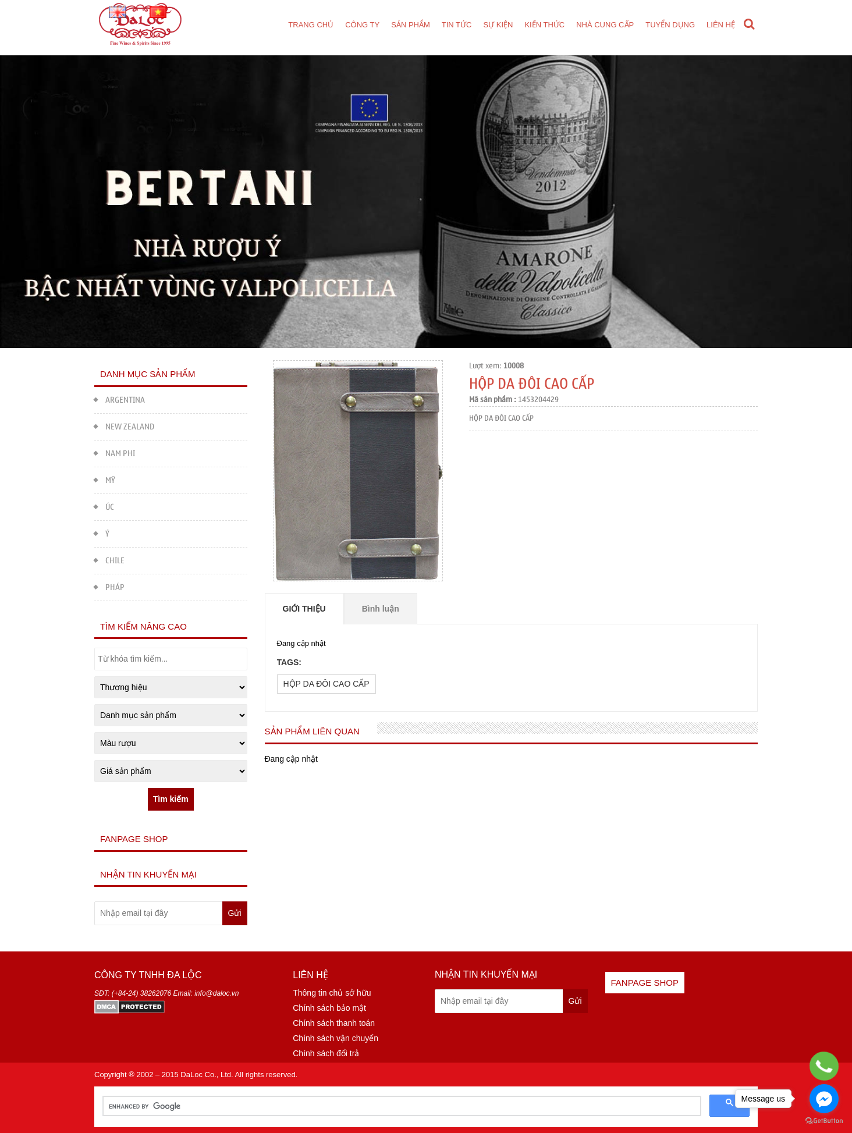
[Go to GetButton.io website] (824, 1121)
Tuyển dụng (670, 24)
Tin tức (457, 24)
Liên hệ (721, 24)
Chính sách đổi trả (326, 1053)
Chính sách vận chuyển (335, 1038)
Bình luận (380, 608)
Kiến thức (544, 24)
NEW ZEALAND (124, 425)
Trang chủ (310, 24)
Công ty (362, 24)
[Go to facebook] (824, 1098)
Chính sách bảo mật (329, 1008)
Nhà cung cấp (605, 24)
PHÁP (109, 586)
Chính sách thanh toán (334, 1023)
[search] (401, 1106)
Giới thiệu (304, 608)
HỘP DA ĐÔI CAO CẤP (326, 683)
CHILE (109, 559)
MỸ (104, 479)
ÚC (104, 506)
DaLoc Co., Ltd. (206, 1074)
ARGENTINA (119, 399)
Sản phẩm (410, 24)
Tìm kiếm (171, 799)
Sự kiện (498, 24)
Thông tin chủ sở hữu (332, 992)
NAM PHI (114, 452)
